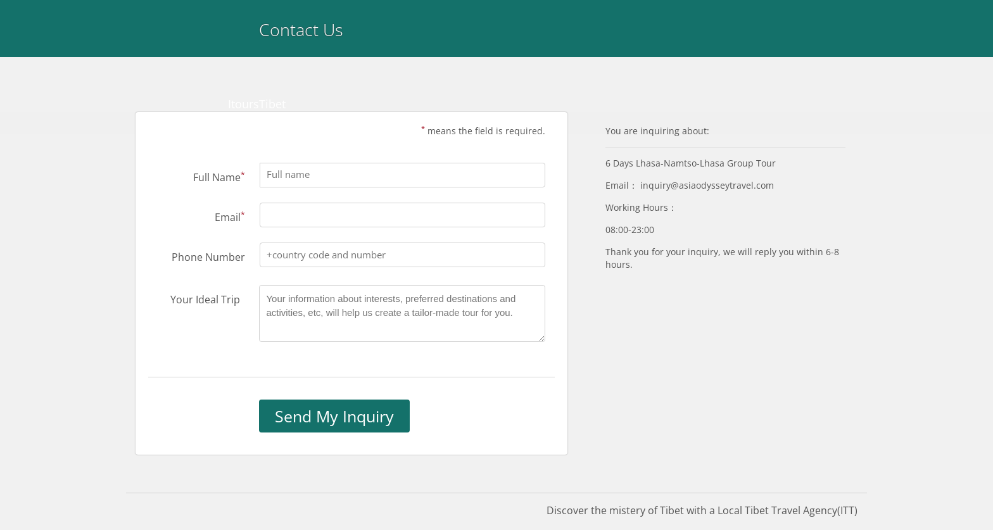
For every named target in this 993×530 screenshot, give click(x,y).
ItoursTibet (257, 103)
